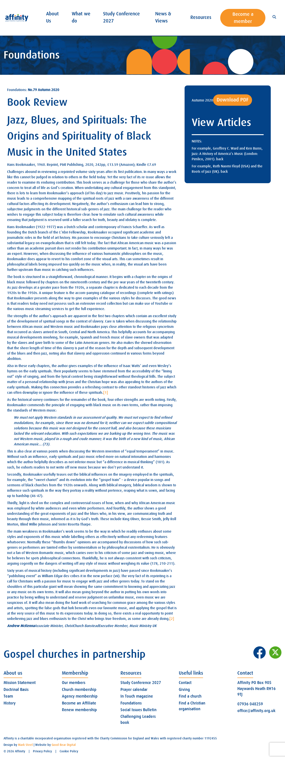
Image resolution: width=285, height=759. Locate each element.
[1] (105, 393)
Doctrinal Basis (16, 689)
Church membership (79, 689)
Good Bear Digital (64, 745)
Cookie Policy (69, 751)
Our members (73, 682)
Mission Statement (20, 682)
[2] (171, 619)
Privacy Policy (42, 751)
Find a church (190, 696)
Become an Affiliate (79, 703)
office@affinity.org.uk (256, 710)
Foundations (131, 703)
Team (8, 696)
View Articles (221, 122)
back (219, 159)
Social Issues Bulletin (138, 710)
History (10, 703)
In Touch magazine (136, 696)
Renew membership (79, 710)
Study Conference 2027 (140, 682)
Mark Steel (25, 745)
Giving (184, 689)
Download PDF (232, 100)
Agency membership (80, 696)
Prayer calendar (133, 689)
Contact (185, 682)
